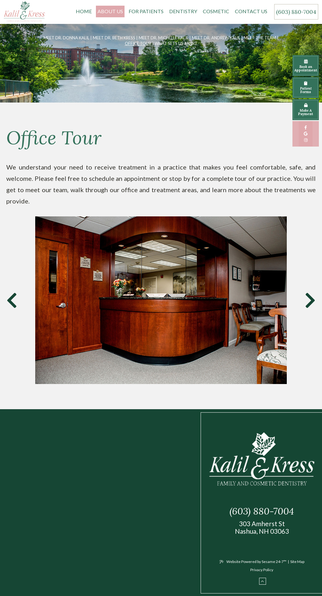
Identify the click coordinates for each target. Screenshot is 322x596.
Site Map (297, 562)
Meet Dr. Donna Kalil (66, 37)
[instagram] (306, 140)
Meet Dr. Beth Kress (114, 37)
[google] (306, 134)
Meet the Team (260, 37)
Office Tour (138, 43)
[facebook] (306, 127)
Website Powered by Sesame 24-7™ (252, 562)
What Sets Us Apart (176, 43)
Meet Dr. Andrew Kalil (216, 37)
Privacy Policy (261, 571)
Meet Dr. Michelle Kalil (163, 37)
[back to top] (262, 582)
